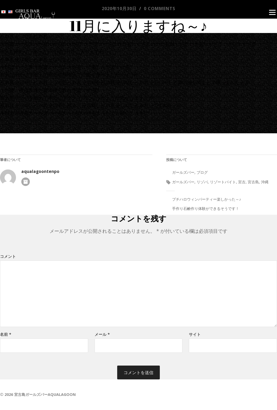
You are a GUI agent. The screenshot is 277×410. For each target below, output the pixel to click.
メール (102, 334)
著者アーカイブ (25, 181)
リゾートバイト (223, 181)
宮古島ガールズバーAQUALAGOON (45, 394)
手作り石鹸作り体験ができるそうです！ (205, 208)
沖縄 (264, 181)
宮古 (242, 181)
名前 (5, 334)
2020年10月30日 (119, 8)
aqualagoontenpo (40, 171)
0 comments (159, 8)
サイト (195, 334)
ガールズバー (183, 172)
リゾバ (202, 181)
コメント (8, 256)
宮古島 (253, 181)
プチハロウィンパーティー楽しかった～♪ (206, 199)
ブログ (202, 172)
